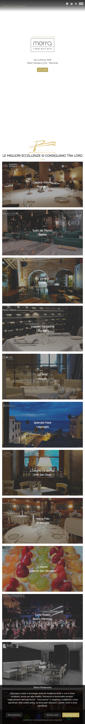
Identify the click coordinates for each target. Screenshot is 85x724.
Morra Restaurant (14, 5)
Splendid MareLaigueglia (42, 557)
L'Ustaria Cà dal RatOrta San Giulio (42, 605)
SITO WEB (42, 100)
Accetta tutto (71, 715)
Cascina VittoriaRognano (42, 317)
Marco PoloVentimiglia (42, 653)
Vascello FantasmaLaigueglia (42, 461)
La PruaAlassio (42, 509)
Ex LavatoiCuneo (42, 413)
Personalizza (14, 715)
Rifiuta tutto (52, 715)
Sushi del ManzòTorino (42, 365)
